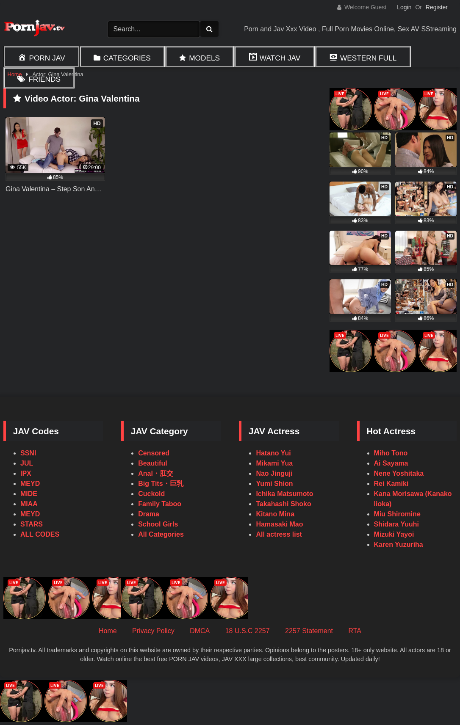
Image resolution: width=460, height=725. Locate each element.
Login (404, 7)
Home (108, 630)
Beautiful (152, 463)
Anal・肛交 (155, 473)
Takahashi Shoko (283, 503)
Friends (44, 79)
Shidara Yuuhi (396, 524)
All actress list (279, 534)
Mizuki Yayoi (394, 534)
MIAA (29, 503)
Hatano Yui (273, 453)
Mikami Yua (274, 463)
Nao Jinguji (274, 473)
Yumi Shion (274, 483)
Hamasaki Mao (279, 524)
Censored (153, 453)
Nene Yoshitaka (399, 473)
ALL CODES (39, 534)
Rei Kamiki (391, 483)
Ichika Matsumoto (284, 493)
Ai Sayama (391, 463)
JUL (26, 463)
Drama (148, 514)
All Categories (161, 534)
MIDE (28, 493)
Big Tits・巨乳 (160, 483)
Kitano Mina (275, 514)
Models (204, 58)
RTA (355, 630)
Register (437, 7)
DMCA (200, 630)
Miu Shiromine (397, 514)
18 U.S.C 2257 (247, 630)
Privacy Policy (153, 630)
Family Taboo (159, 503)
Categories (127, 58)
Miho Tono (391, 453)
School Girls (158, 524)
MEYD (30, 483)
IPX (25, 473)
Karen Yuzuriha (398, 544)
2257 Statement (309, 630)
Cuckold (151, 493)
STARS (31, 524)
